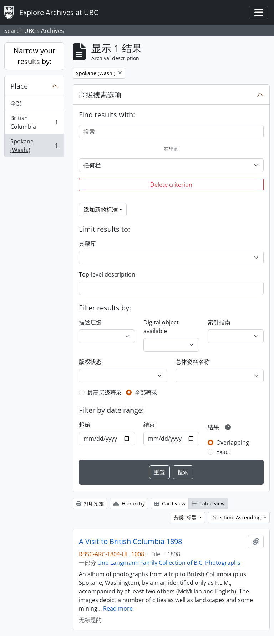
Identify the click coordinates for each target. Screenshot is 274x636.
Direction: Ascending (236, 517)
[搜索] (171, 131)
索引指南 (219, 322)
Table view (208, 503)
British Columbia (34, 122)
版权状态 (90, 362)
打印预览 (90, 503)
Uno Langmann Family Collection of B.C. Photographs (168, 563)
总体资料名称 (193, 362)
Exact (223, 452)
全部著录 (146, 392)
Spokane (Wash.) (34, 145)
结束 (149, 425)
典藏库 (87, 244)
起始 (84, 425)
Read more (118, 608)
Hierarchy (129, 503)
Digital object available (161, 326)
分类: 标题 (186, 517)
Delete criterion (171, 185)
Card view (170, 503)
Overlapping (232, 442)
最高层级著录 (104, 392)
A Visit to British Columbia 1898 (130, 541)
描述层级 (90, 322)
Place (19, 86)
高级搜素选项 (100, 94)
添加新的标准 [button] (100, 210)
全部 (16, 103)
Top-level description (107, 274)
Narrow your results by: (34, 56)
